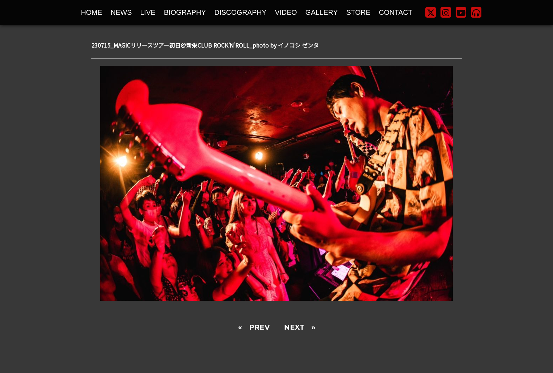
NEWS (121, 12)
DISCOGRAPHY (240, 12)
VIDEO (286, 12)
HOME (91, 12)
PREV (259, 327)
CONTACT (395, 12)
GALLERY (321, 12)
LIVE (148, 12)
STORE (358, 12)
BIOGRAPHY (185, 12)
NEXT (294, 327)
